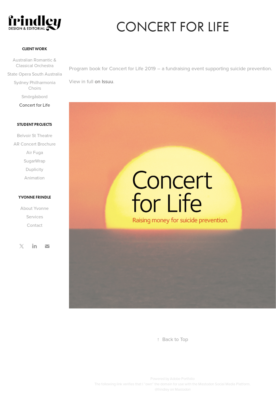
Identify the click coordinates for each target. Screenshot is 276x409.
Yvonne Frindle (34, 197)
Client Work (34, 49)
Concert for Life (34, 105)
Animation (34, 178)
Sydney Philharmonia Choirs (34, 85)
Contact (34, 225)
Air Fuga (34, 152)
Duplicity (34, 169)
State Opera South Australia (34, 74)
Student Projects (34, 124)
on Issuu (104, 81)
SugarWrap (34, 161)
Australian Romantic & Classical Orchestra (34, 63)
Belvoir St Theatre (34, 135)
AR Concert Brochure (35, 144)
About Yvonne (34, 208)
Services (34, 217)
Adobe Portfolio (182, 378)
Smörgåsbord (34, 96)
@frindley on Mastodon (173, 389)
